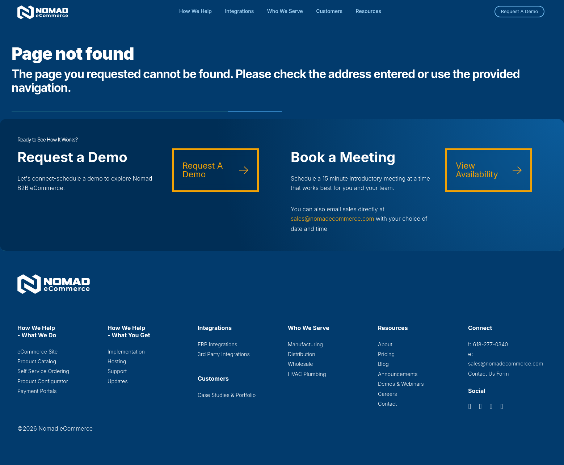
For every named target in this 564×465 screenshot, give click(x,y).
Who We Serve (285, 11)
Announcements (397, 374)
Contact (387, 403)
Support (117, 371)
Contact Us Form (488, 373)
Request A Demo (519, 11)
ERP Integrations (217, 344)
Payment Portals (36, 391)
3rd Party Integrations (224, 354)
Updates (118, 381)
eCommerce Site (37, 351)
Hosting (117, 361)
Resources (369, 11)
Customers (329, 11)
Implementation (126, 351)
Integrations (239, 11)
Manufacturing (305, 344)
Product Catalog (36, 361)
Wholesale (300, 363)
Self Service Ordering (43, 371)
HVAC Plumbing (307, 374)
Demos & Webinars (401, 383)
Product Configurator (42, 381)
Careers (387, 393)
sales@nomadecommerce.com (332, 218)
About (385, 344)
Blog (383, 363)
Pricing (386, 354)
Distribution (301, 354)
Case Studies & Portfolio (227, 395)
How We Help (195, 11)
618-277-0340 (490, 344)
